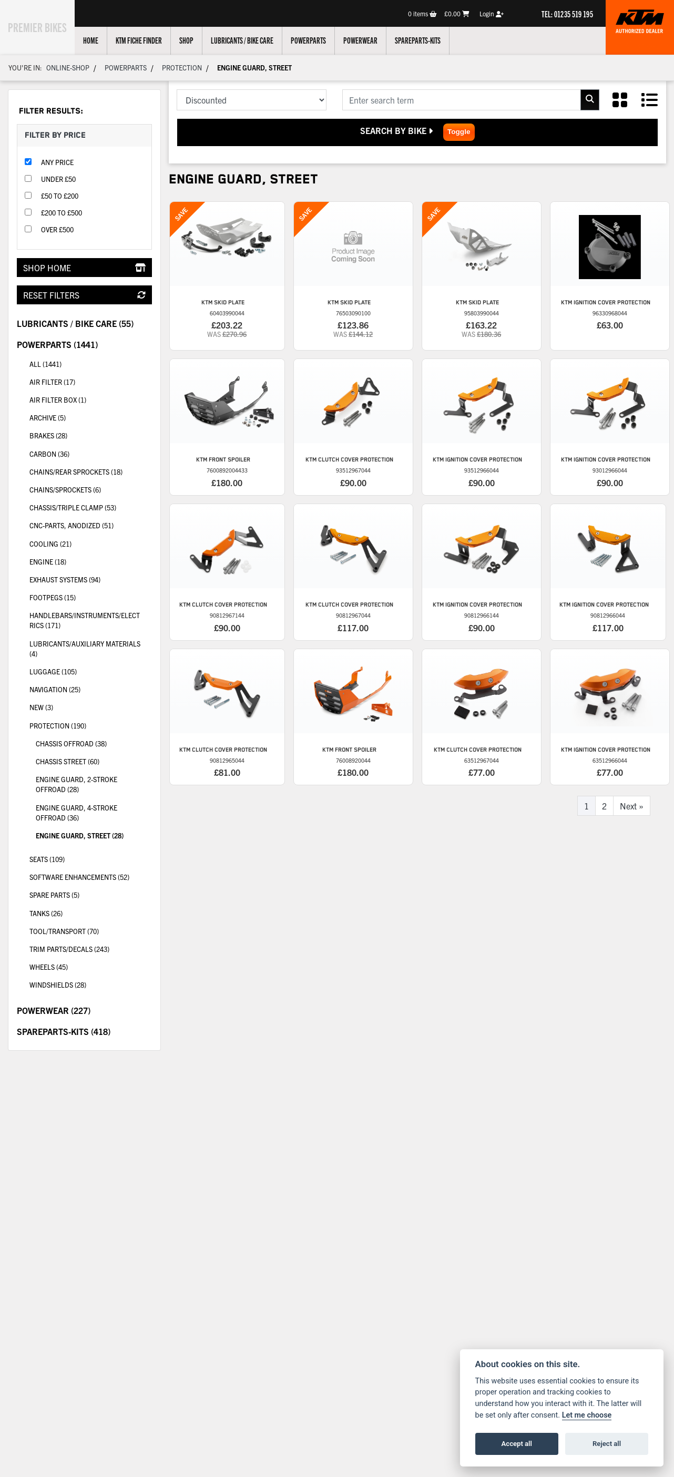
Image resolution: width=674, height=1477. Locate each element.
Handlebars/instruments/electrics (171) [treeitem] (90, 618)
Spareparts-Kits (430, 40)
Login (491, 13)
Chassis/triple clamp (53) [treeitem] (90, 506)
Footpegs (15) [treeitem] (52, 597)
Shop (198, 40)
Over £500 (57, 229)
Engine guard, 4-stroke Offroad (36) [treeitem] (76, 812)
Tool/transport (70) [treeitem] (90, 930)
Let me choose (587, 1415)
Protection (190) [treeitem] (90, 724)
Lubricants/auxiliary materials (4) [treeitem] (84, 648)
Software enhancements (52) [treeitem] (79, 877)
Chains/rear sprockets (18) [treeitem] (90, 471)
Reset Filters (84, 295)
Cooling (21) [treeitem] (90, 543)
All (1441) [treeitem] (45, 364)
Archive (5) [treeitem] (47, 417)
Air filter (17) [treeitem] (52, 381)
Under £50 (58, 179)
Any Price (57, 162)
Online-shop (67, 67)
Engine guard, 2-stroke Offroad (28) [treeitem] (76, 784)
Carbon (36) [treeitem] (90, 453)
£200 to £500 (61, 212)
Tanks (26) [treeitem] (46, 913)
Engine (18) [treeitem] (90, 560)
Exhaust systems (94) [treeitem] (90, 578)
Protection (182, 67)
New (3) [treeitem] (41, 707)
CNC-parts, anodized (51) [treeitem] (90, 524)
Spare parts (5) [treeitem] (54, 894)
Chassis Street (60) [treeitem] (67, 761)
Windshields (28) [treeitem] (57, 984)
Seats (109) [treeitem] (90, 858)
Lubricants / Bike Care (254, 40)
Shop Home (84, 267)
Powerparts (320, 40)
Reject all (607, 1444)
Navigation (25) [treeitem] (54, 689)
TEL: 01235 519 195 (567, 13)
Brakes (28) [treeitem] (90, 434)
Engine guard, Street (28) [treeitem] (80, 835)
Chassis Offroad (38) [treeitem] (71, 743)
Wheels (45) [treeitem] (90, 966)
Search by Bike (397, 130)
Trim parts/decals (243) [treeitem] (90, 948)
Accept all (517, 1444)
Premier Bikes (43, 26)
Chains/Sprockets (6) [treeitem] (90, 488)
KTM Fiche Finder (151, 40)
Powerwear (372, 40)
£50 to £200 (59, 195)
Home (102, 40)
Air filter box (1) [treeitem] (57, 399)
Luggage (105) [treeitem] (53, 671)
